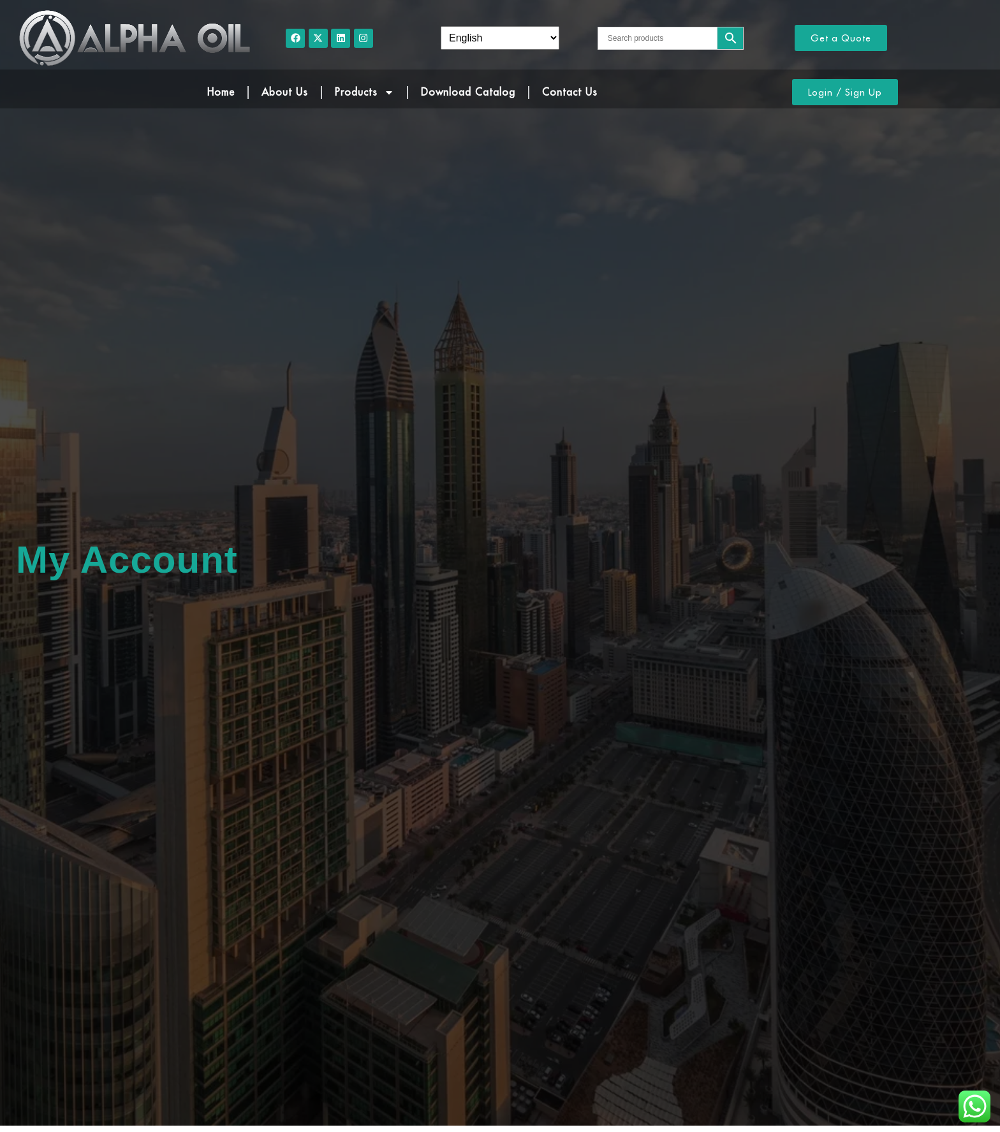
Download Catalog (468, 91)
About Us (284, 91)
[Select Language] (500, 38)
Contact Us (570, 91)
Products (364, 92)
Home (221, 91)
